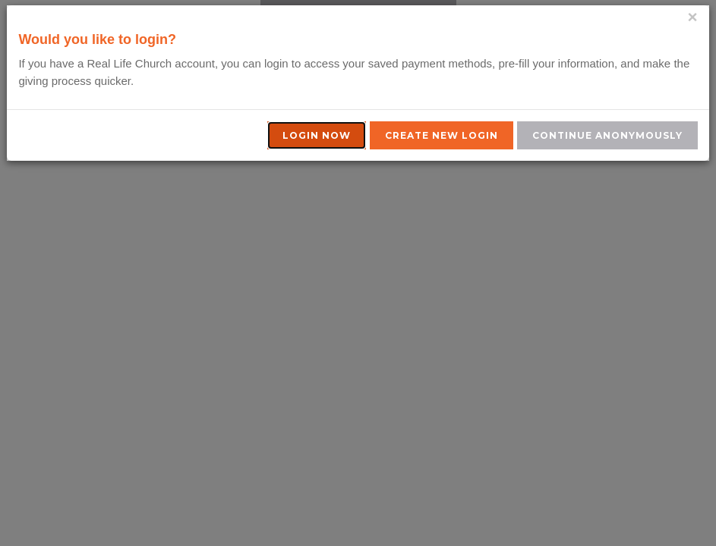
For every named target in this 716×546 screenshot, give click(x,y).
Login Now (316, 135)
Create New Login (441, 135)
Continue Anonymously (607, 135)
